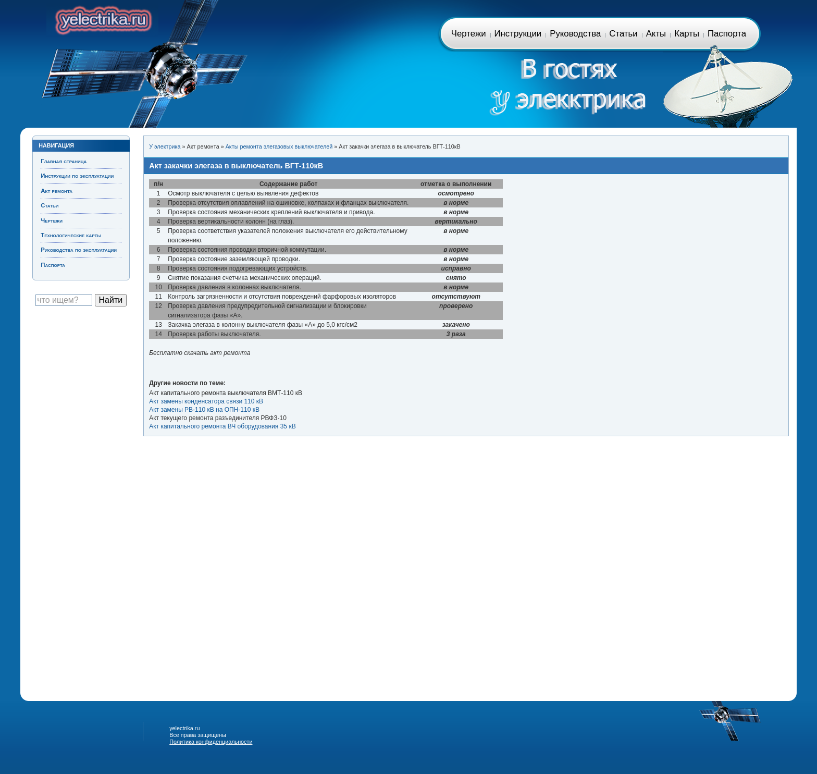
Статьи (623, 34)
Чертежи (468, 34)
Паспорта (727, 34)
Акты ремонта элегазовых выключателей (279, 146)
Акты (656, 34)
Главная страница (102, 18)
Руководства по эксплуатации (79, 250)
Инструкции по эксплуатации (77, 176)
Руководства (575, 34)
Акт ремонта (56, 191)
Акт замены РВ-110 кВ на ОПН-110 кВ (204, 409)
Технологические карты (71, 235)
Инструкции (518, 34)
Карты (686, 34)
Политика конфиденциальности (210, 742)
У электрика (164, 146)
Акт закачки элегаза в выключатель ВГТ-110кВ (236, 166)
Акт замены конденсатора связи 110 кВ (206, 401)
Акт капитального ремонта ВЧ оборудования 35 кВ (222, 426)
